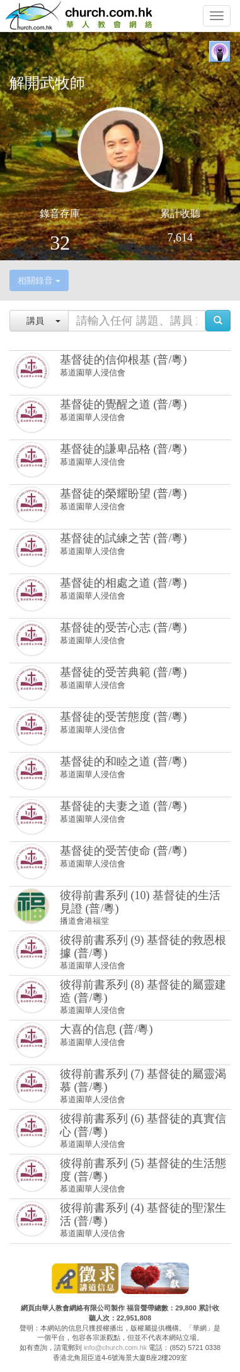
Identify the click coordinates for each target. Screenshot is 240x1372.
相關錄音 (39, 280)
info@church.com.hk (115, 1347)
